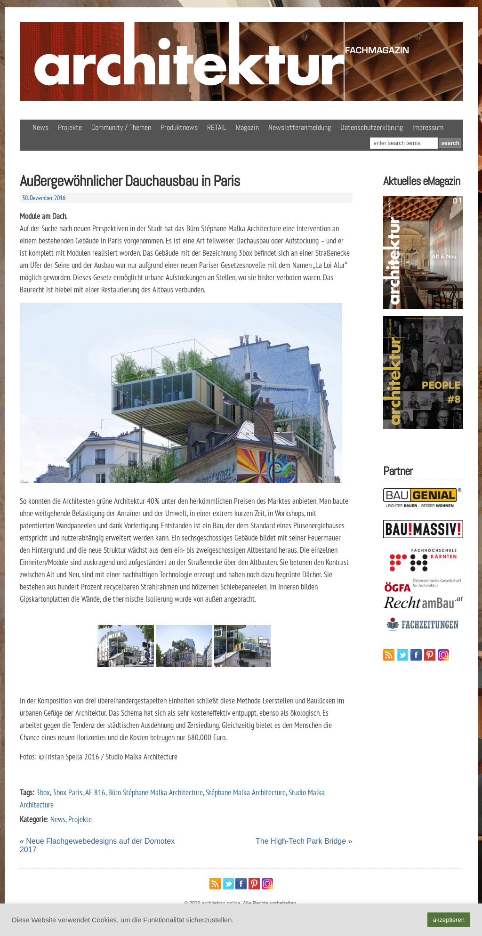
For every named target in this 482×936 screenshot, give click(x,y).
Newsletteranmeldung (299, 127)
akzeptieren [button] (449, 919)
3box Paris (67, 792)
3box (43, 792)
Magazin (247, 127)
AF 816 (95, 792)
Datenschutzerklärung (371, 127)
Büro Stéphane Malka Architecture (155, 792)
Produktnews (179, 127)
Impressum (427, 127)
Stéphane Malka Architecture (246, 792)
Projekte (70, 127)
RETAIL (216, 127)
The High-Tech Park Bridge (301, 841)
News (40, 127)
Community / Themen (121, 127)
